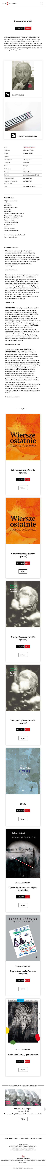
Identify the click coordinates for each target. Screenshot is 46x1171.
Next (45, 1109)
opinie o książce (12, 248)
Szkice (27, 646)
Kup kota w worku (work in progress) (23, 972)
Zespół (11, 1138)
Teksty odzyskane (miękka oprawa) (23, 638)
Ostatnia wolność (23, 1111)
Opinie (16, 1138)
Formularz (39, 1138)
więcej (23, 1119)
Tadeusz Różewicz (29, 147)
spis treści (10, 198)
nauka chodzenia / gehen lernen (23, 1054)
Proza (27, 897)
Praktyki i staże (24, 1138)
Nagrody (32, 1138)
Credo (23, 804)
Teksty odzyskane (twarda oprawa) (23, 721)
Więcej (23, 488)
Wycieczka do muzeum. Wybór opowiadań (22, 889)
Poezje (28, 28)
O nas (6, 1138)
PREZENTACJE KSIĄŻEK (23, 1109)
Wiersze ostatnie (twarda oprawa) (23, 471)
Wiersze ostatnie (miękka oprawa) (23, 555)
